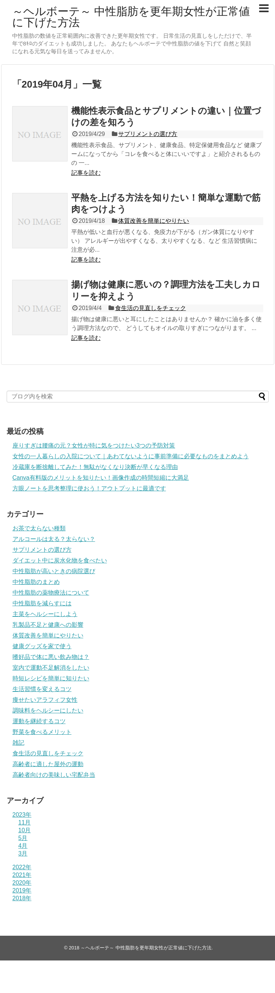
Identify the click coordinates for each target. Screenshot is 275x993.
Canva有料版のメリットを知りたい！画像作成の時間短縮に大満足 (101, 478)
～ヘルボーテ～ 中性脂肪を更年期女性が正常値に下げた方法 (131, 16)
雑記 (18, 742)
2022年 (22, 867)
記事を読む (86, 173)
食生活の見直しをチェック (150, 308)
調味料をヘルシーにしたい (48, 710)
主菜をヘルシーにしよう (45, 614)
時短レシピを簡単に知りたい (51, 678)
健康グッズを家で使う (42, 646)
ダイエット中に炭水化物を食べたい (60, 560)
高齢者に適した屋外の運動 (48, 764)
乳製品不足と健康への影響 (48, 625)
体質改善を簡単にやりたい (153, 221)
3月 (23, 853)
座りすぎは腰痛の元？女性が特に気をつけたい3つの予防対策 (94, 445)
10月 (24, 830)
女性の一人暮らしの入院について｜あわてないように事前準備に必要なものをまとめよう (131, 456)
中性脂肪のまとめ (36, 582)
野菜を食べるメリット (42, 732)
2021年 (22, 875)
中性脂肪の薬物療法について (51, 592)
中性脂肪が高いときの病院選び (54, 571)
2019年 (22, 890)
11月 (24, 822)
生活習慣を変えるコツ (42, 689)
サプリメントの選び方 (147, 134)
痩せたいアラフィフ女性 (45, 700)
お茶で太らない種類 (39, 528)
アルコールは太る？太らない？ (54, 539)
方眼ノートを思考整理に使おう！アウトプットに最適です (89, 488)
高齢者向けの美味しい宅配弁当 (54, 775)
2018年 (22, 898)
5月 (23, 838)
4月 (23, 846)
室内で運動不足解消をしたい (51, 667)
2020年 (22, 883)
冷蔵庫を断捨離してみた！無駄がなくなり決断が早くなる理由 (95, 467)
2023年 (22, 815)
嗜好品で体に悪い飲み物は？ (51, 657)
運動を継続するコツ (39, 721)
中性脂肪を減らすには (42, 603)
